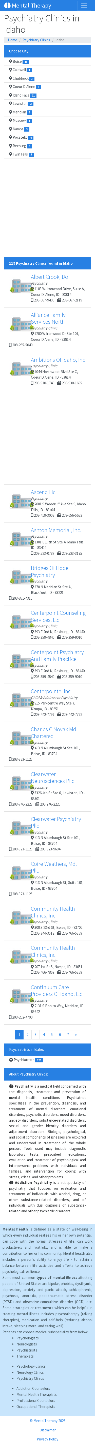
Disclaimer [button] (48, 1430)
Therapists (25, 1356)
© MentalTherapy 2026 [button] (47, 1420)
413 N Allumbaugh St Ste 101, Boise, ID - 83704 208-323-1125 (44, 744)
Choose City (18, 51)
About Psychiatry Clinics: (28, 1074)
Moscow (20, 120)
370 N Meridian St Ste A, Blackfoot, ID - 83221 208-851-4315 (40, 582)
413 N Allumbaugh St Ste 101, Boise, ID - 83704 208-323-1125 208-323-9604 (45, 833)
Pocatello (21, 137)
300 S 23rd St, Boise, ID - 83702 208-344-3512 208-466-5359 (45, 920)
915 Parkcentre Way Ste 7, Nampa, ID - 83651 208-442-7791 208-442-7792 (45, 702)
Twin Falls (21, 154)
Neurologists (26, 1344)
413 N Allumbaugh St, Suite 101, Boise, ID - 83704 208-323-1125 (46, 878)
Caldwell (20, 69)
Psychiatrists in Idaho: (26, 1049)
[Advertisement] (47, 210)
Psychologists (27, 1338)
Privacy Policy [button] (47, 1439)
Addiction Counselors (33, 1388)
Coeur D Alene (25, 86)
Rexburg (20, 145)
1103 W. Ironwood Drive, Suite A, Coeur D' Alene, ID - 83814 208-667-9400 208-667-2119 (47, 287)
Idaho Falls (22, 95)
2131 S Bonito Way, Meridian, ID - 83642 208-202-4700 (47, 1002)
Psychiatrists (26, 1059)
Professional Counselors (35, 1400)
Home (12, 40)
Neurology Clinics (30, 1372)
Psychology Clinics (31, 1366)
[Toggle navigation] (84, 5)
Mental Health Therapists (36, 1394)
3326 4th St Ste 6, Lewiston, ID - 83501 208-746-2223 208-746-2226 (47, 789)
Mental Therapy (27, 5)
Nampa (19, 129)
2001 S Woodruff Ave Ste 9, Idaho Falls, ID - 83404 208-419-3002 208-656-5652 (47, 503)
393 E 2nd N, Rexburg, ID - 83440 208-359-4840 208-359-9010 (47, 624)
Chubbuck (21, 78)
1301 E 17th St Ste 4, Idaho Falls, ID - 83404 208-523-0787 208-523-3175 (47, 541)
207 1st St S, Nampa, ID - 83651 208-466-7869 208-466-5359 (45, 959)
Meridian (20, 112)
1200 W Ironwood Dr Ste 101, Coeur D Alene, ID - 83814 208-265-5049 (44, 329)
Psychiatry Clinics (36, 40)
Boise (19, 61)
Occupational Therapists (35, 1406)
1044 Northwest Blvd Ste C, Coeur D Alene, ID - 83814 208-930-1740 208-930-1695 (47, 370)
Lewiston (21, 103)
